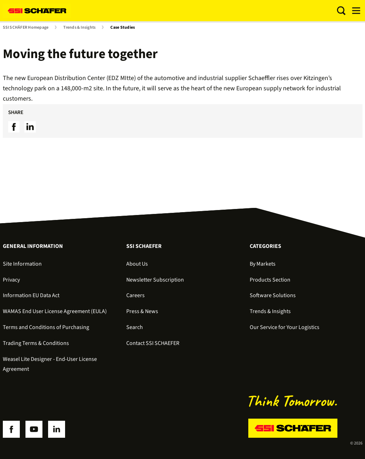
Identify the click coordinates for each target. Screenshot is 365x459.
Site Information (22, 264)
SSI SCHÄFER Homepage (26, 27)
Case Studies (122, 27)
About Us (137, 264)
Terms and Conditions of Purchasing (46, 327)
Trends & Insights (79, 27)
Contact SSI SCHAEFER (152, 343)
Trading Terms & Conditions (36, 343)
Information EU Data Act (31, 295)
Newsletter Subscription (155, 280)
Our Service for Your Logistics (284, 327)
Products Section (270, 280)
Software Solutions (273, 295)
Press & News (142, 311)
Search (134, 327)
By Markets (263, 264)
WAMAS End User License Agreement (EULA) (55, 311)
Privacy (11, 280)
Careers (135, 295)
